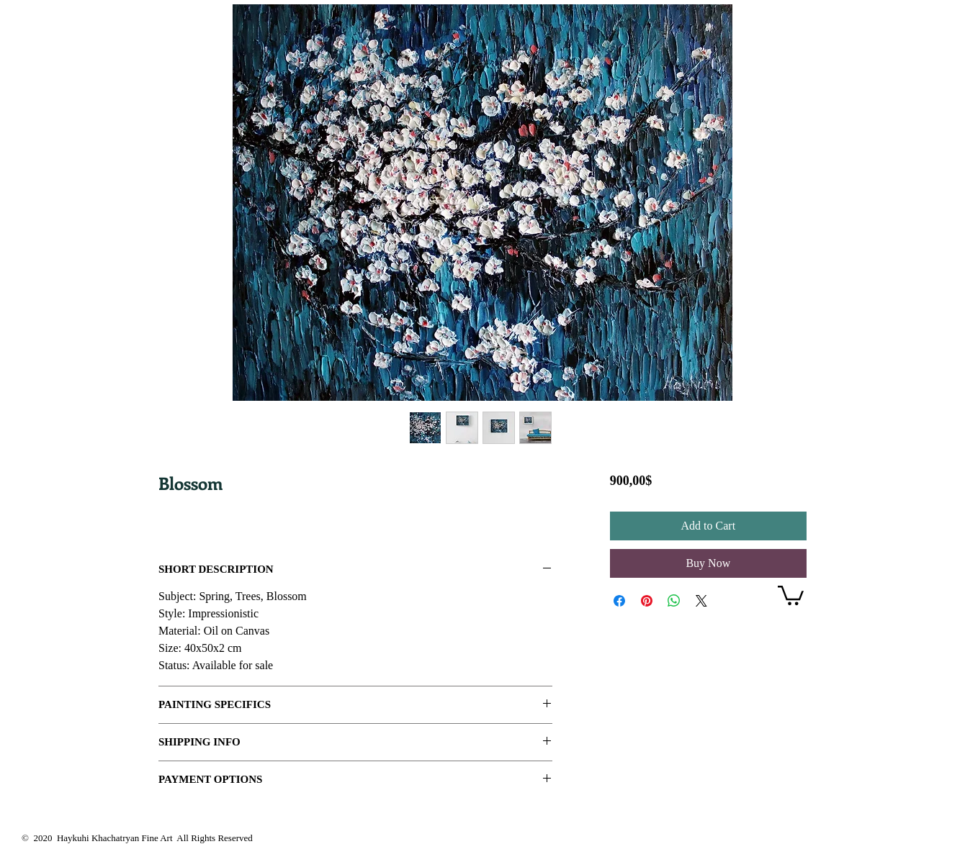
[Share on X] (701, 600)
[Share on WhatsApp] (674, 600)
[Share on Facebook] (619, 600)
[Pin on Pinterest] (646, 600)
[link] (791, 594)
